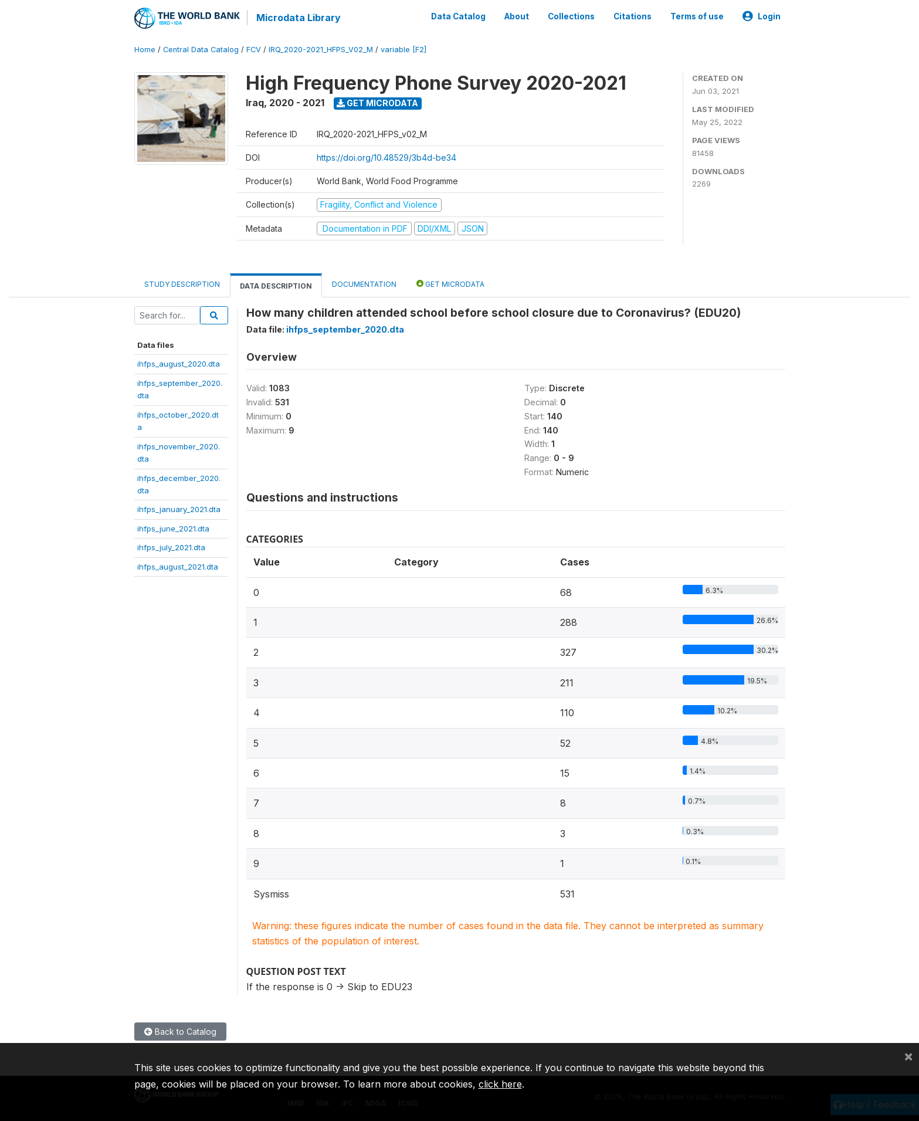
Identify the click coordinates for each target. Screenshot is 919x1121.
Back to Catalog (180, 1032)
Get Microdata (377, 103)
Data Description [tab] (276, 286)
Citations (632, 16)
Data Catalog (458, 16)
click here (500, 1084)
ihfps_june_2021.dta (173, 528)
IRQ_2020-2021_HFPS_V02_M (321, 49)
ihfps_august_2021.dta (177, 566)
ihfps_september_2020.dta (345, 329)
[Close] (908, 1056)
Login (761, 16)
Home (144, 49)
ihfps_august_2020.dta (178, 363)
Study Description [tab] (182, 284)
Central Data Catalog (201, 49)
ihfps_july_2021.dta (171, 547)
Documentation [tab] (364, 284)
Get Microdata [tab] (450, 284)
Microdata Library (298, 17)
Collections (571, 16)
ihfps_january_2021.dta (179, 509)
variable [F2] (403, 49)
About (516, 16)
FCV (253, 49)
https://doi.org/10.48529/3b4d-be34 (386, 157)
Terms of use (697, 16)
